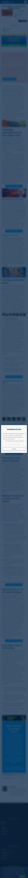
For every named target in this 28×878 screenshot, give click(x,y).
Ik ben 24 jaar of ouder (14, 444)
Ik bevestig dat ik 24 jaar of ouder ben (15, 441)
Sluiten (14, 449)
